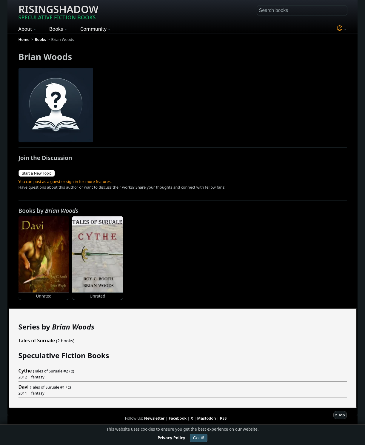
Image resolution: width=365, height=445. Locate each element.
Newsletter (154, 418)
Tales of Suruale (37, 340)
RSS (223, 418)
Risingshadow (58, 11)
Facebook (178, 418)
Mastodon (206, 418)
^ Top (340, 415)
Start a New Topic (37, 173)
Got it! (198, 437)
